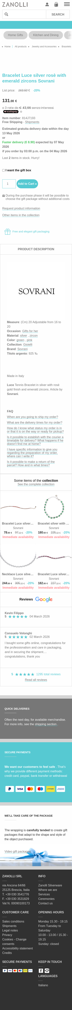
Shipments (32, 122)
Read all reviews (36, 679)
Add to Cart (26, 183)
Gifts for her (30, 331)
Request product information (21, 208)
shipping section (46, 724)
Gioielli (27, 344)
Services (44, 894)
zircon (34, 335)
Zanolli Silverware (50, 885)
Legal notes (10, 930)
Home (8, 46)
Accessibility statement (17, 948)
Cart (56, 4)
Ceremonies (46, 898)
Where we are (47, 889)
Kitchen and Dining (45, 35)
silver (23, 335)
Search (57, 14)
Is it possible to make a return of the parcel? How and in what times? (31, 463)
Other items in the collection (20, 215)
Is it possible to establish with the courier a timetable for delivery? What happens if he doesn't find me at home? (35, 440)
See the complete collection (36, 484)
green (20, 340)
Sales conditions (13, 921)
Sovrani (22, 349)
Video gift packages (18, 851)
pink (29, 340)
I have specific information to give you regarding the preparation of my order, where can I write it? (32, 453)
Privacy (7, 935)
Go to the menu (67, 4)
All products (21, 46)
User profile (47, 4)
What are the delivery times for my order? (34, 422)
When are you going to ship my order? (32, 417)
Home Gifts (15, 35)
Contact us (45, 903)
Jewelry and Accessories (44, 46)
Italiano (43, 985)
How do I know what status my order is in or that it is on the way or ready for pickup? (35, 430)
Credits (7, 952)
